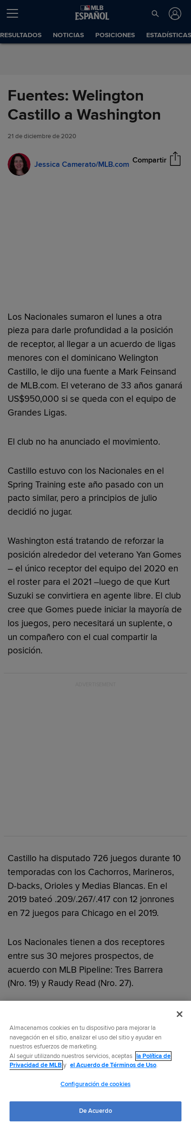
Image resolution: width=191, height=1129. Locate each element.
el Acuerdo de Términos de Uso (113, 1065)
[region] (95, 1065)
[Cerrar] (179, 1014)
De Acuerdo (95, 1111)
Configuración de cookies (95, 1084)
